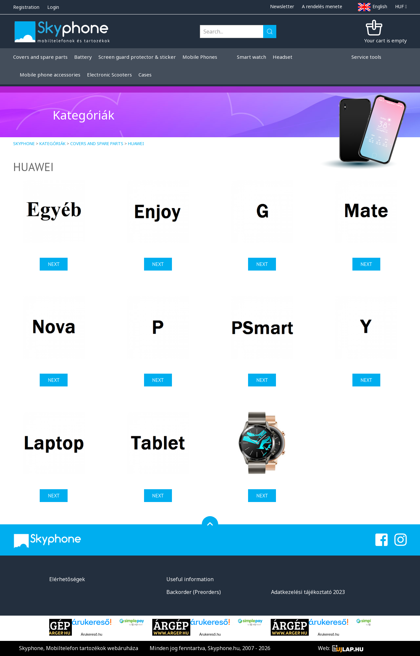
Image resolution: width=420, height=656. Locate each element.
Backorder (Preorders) (193, 592)
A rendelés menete (322, 6)
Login (53, 7)
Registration (26, 7)
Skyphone (24, 143)
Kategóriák (52, 143)
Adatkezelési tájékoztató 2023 (308, 592)
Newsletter (282, 6)
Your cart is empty (385, 40)
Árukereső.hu (91, 634)
